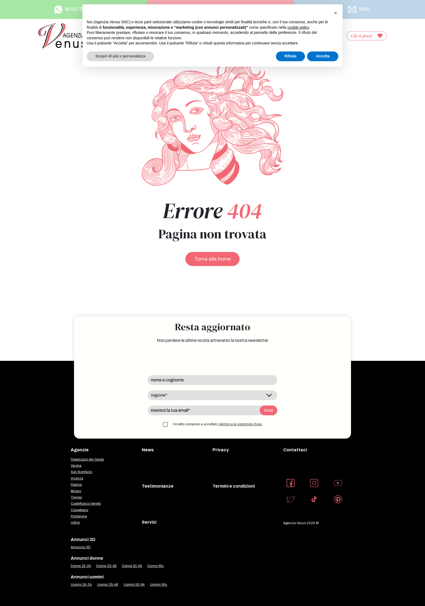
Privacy (220, 450)
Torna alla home (212, 259)
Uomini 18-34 (81, 584)
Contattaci (295, 450)
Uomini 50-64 (134, 584)
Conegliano (79, 510)
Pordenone (79, 516)
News (148, 450)
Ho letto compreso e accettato (217, 424)
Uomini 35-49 (107, 584)
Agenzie (80, 450)
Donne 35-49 (106, 566)
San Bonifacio (81, 472)
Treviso (76, 497)
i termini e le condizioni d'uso (240, 424)
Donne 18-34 (81, 566)
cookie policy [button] (298, 27)
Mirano (76, 491)
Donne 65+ (155, 566)
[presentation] (189, 359)
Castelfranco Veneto (86, 503)
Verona (76, 466)
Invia (268, 410)
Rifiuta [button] (291, 56)
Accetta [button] (323, 56)
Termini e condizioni (233, 486)
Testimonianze (157, 486)
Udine (75, 522)
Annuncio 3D (81, 547)
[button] (335, 13)
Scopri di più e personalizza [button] (120, 56)
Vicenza (77, 478)
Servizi (149, 522)
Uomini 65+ (158, 584)
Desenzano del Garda (87, 459)
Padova (76, 485)
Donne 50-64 (132, 566)
